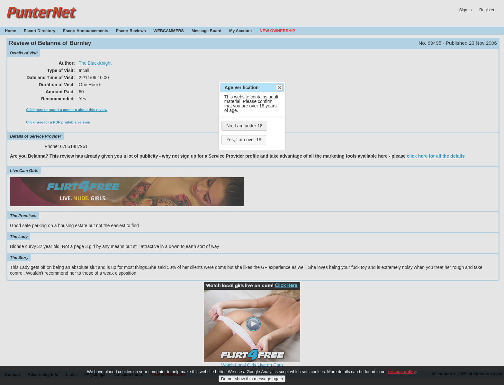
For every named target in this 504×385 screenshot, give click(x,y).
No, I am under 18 (244, 125)
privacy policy (402, 374)
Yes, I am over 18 (243, 139)
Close (279, 87)
